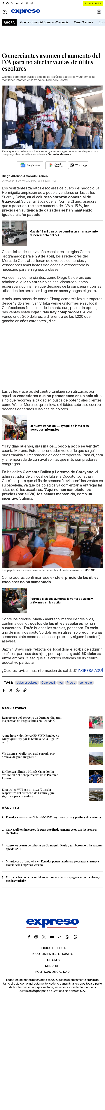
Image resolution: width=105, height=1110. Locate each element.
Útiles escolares (26, 682)
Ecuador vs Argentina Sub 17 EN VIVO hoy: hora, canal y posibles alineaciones (53, 817)
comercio (85, 682)
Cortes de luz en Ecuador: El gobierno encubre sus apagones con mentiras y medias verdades (53, 878)
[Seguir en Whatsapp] (78, 165)
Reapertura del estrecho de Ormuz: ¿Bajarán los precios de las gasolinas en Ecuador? (32, 719)
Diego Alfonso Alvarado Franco (25, 176)
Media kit (52, 965)
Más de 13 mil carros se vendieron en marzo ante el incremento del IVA (63, 233)
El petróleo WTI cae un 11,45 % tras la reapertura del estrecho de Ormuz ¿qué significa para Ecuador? (28, 793)
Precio (71, 682)
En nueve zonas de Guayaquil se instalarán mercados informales (59, 427)
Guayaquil (48, 682)
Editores (53, 960)
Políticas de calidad (52, 971)
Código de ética (52, 948)
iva (61, 682)
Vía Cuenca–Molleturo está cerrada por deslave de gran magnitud (28, 755)
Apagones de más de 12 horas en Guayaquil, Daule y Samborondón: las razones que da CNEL (54, 847)
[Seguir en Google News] (30, 165)
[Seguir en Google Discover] (55, 165)
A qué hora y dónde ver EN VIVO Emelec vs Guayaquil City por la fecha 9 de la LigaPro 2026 (30, 739)
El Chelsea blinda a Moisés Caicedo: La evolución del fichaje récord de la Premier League (30, 775)
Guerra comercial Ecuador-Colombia (44, 22)
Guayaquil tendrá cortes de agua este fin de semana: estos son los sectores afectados (51, 831)
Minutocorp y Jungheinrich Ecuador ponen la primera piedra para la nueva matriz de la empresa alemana (52, 863)
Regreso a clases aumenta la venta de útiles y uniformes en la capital (61, 600)
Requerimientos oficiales (52, 954)
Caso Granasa (83, 22)
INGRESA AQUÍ (90, 670)
